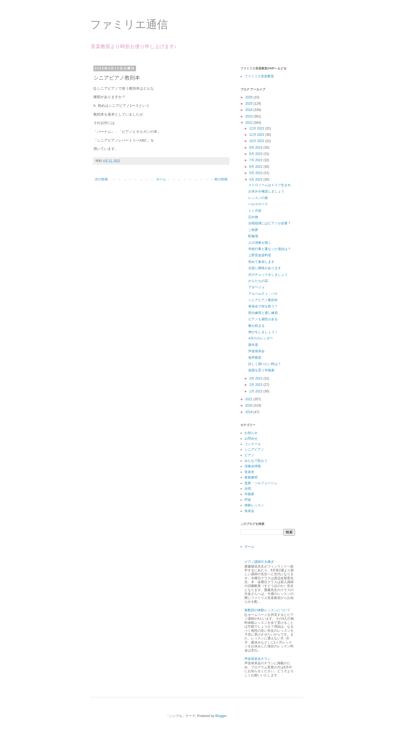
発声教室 (254, 358)
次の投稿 (101, 179)
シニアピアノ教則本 (263, 300)
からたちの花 (258, 281)
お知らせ (251, 433)
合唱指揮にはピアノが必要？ (269, 223)
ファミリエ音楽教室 (259, 76)
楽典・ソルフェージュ (260, 483)
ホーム (161, 179)
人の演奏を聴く (259, 243)
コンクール (252, 444)
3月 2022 (256, 378)
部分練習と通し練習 (263, 313)
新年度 (253, 345)
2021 (249, 399)
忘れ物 (253, 217)
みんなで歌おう (255, 461)
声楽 (247, 500)
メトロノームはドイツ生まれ (269, 185)
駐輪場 (253, 236)
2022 (249, 123)
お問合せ (251, 438)
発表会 (249, 511)
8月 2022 (256, 154)
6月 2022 (256, 167)
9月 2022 (256, 147)
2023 (249, 116)
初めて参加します (261, 262)
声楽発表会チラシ (257, 659)
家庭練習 (251, 477)
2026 (249, 97)
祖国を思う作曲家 (261, 370)
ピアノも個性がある (263, 319)
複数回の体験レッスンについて (267, 610)
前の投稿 (220, 179)
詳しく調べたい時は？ (264, 364)
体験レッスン (254, 505)
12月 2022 (257, 128)
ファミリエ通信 (129, 24)
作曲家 (249, 494)
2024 (249, 110)
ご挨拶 (253, 230)
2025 (249, 103)
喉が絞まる (256, 326)
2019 (249, 412)
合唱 (247, 488)
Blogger (220, 716)
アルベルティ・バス (263, 294)
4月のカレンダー (260, 338)
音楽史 (249, 472)
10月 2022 (257, 141)
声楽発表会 (256, 351)
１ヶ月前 (254, 211)
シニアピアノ (254, 449)
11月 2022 (257, 135)
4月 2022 (256, 179)
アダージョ (256, 287)
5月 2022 (256, 173)
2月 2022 (256, 385)
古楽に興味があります (264, 268)
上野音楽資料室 (259, 255)
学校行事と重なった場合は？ (269, 249)
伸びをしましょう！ (263, 332)
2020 (249, 405)
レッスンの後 (258, 198)
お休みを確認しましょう (266, 191)
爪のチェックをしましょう (268, 275)
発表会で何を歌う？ (263, 306)
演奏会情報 (252, 466)
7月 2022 (256, 160)
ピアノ (249, 455)
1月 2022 (256, 391)
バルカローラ (258, 204)
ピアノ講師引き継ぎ (259, 562)
